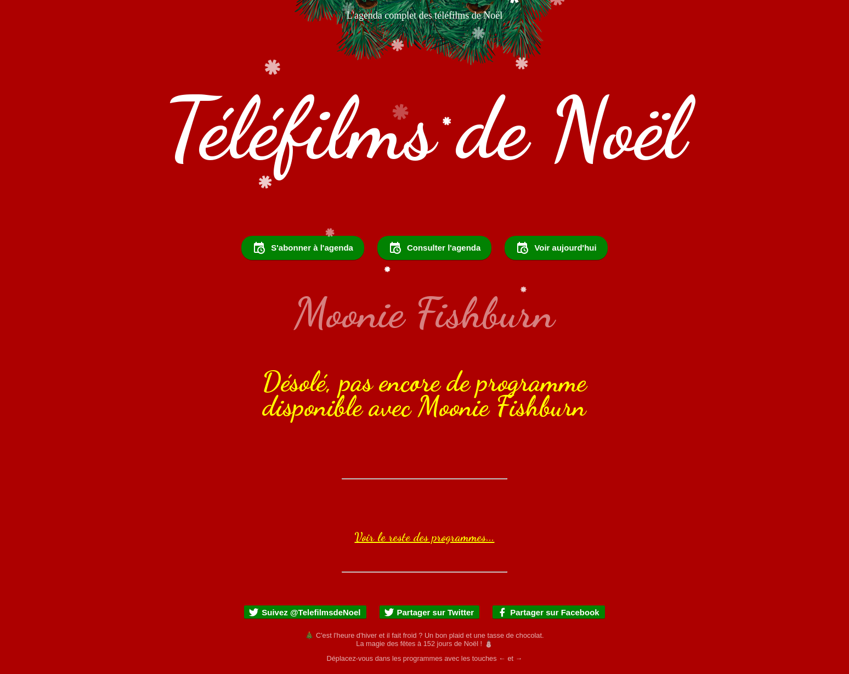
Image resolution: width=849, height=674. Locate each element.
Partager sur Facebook (548, 612)
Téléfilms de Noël (424, 129)
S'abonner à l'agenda (302, 247)
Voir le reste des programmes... (424, 537)
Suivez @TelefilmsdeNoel (304, 612)
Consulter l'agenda (434, 247)
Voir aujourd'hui (556, 247)
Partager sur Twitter (429, 612)
